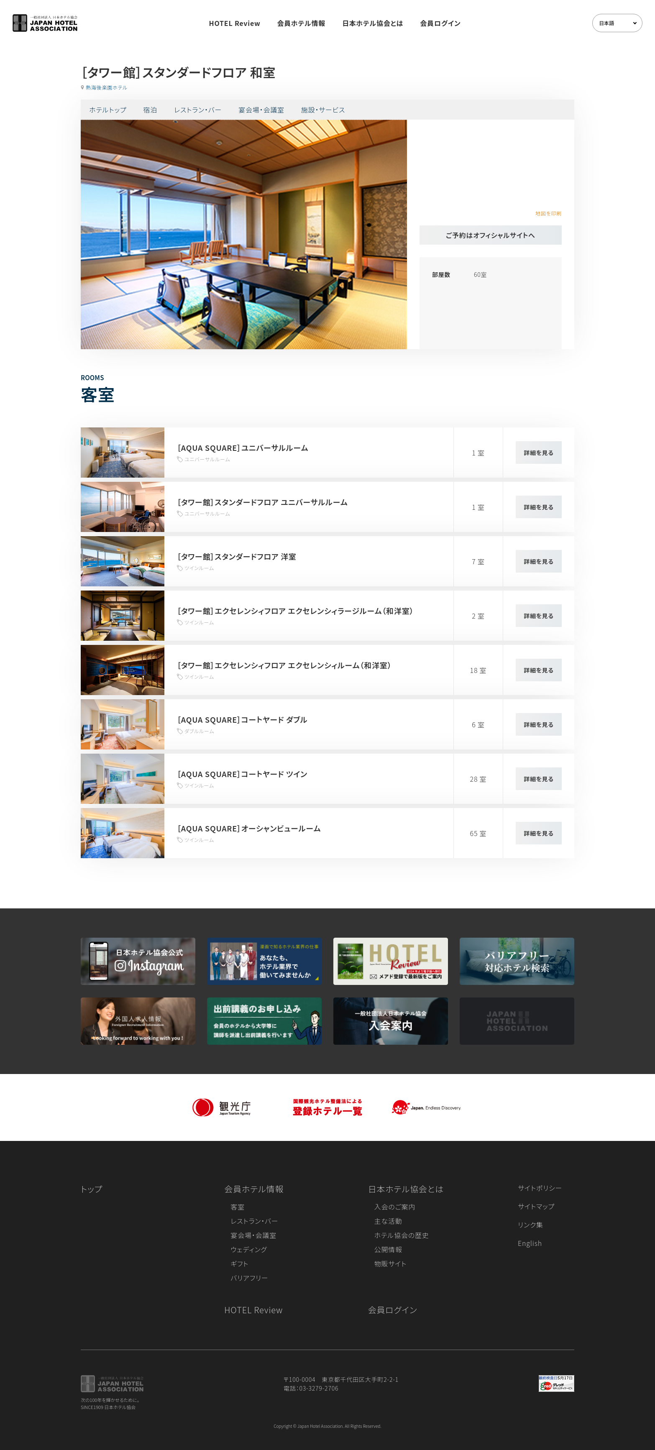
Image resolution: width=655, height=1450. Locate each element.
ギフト (239, 1263)
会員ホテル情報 (301, 23)
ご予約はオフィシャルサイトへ (490, 235)
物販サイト (390, 1263)
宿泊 (150, 110)
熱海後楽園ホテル (107, 87)
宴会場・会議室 (261, 110)
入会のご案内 (394, 1207)
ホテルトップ (107, 110)
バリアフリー (249, 1278)
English (530, 1243)
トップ (91, 1189)
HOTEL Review (235, 23)
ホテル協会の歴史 (401, 1235)
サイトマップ (536, 1206)
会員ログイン (440, 23)
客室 (237, 1207)
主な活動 (388, 1221)
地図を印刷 (548, 213)
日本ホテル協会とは (372, 23)
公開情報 (388, 1249)
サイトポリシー (540, 1188)
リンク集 (530, 1225)
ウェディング (248, 1249)
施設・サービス (323, 110)
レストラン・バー (198, 110)
